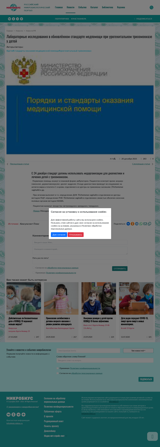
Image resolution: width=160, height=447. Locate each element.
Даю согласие (59, 234)
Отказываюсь (75, 234)
